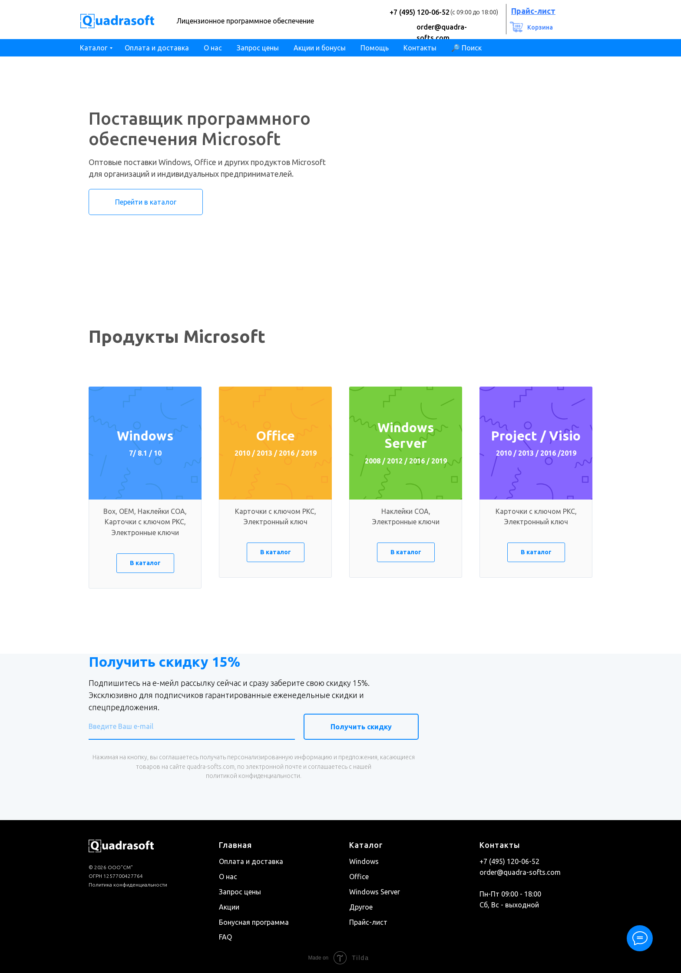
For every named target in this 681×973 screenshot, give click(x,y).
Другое (361, 906)
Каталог (93, 48)
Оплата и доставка (157, 48)
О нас (213, 48)
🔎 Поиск (466, 48)
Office (359, 876)
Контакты (419, 48)
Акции (229, 906)
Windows (364, 861)
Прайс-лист (368, 922)
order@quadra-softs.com (520, 872)
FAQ (225, 937)
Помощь (374, 48)
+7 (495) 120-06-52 (420, 12)
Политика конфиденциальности (128, 884)
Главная (235, 845)
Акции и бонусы (320, 48)
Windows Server (374, 892)
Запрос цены (258, 48)
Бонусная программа (254, 922)
